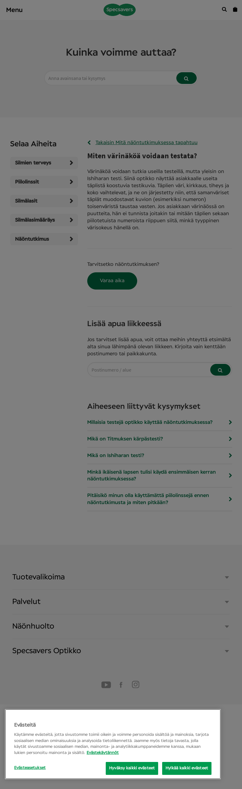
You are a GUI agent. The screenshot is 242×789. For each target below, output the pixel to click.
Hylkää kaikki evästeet (187, 768)
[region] (113, 744)
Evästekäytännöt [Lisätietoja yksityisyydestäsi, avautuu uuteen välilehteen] (103, 753)
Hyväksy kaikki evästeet (132, 768)
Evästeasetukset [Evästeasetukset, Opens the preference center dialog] (30, 768)
